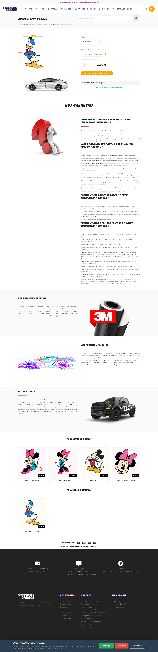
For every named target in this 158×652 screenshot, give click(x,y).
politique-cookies (88, 619)
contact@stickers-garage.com (37, 572)
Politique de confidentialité (91, 616)
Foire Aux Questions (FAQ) (91, 601)
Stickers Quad (65, 613)
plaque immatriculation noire (93, 283)
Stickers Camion (66, 610)
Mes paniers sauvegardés (122, 610)
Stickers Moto (65, 604)
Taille (83, 37)
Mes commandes (119, 607)
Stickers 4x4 (64, 607)
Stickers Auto (65, 601)
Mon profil (116, 601)
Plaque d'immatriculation (117, 279)
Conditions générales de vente (93, 610)
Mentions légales (87, 607)
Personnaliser (137, 646)
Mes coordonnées (119, 604)
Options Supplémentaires (92, 50)
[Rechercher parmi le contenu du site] (104, 18)
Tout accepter (106, 646)
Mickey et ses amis (25, 478)
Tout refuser (122, 646)
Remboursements (88, 604)
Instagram (86, 624)
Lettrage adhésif (66, 619)
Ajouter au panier (97, 73)
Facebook (86, 627)
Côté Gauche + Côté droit (93, 54)
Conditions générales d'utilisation (94, 613)
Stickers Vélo (65, 616)
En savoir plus (61, 648)
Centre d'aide (120, 569)
